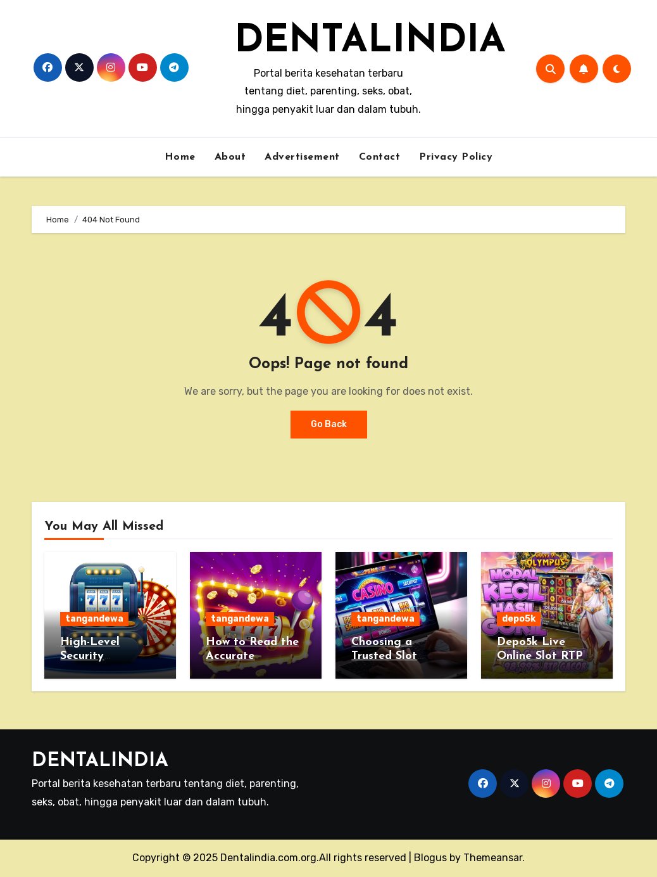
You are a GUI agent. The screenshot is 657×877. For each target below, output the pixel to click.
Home (180, 157)
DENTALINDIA (370, 42)
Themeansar (492, 858)
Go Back (329, 424)
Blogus (430, 858)
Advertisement (302, 157)
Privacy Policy (455, 157)
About (230, 157)
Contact (380, 157)
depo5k (518, 618)
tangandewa (94, 618)
